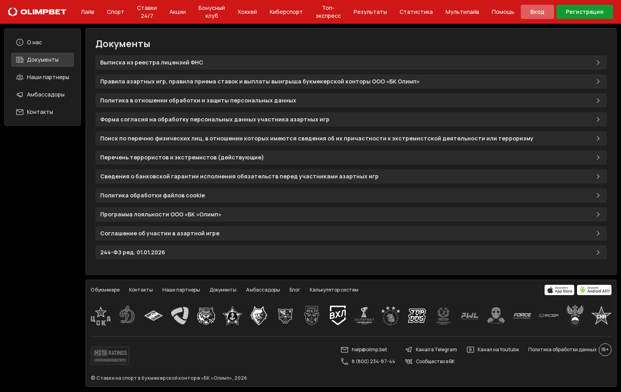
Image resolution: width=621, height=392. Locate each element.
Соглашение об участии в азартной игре (351, 234)
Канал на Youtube (492, 350)
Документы (37, 60)
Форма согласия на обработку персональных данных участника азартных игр (351, 120)
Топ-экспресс (328, 11)
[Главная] (37, 12)
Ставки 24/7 (147, 11)
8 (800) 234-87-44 (367, 361)
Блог (295, 290)
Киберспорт (286, 11)
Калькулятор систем (334, 290)
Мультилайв (462, 11)
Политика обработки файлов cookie (351, 196)
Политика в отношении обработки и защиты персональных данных (351, 101)
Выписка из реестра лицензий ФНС (351, 63)
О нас (29, 42)
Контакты (34, 112)
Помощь (503, 11)
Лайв (87, 11)
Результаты (370, 11)
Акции (178, 11)
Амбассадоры (40, 94)
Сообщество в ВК (429, 361)
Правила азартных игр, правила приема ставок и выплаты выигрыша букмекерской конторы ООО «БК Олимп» (351, 82)
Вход (537, 11)
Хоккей (247, 11)
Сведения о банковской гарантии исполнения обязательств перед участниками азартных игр (351, 177)
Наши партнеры (43, 77)
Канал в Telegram (430, 350)
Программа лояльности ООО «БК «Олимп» (351, 215)
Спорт (115, 11)
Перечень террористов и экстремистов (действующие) (351, 158)
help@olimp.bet (363, 350)
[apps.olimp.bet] (559, 290)
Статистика (416, 11)
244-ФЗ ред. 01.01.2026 (351, 253)
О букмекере (105, 290)
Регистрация (585, 11)
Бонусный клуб (211, 11)
